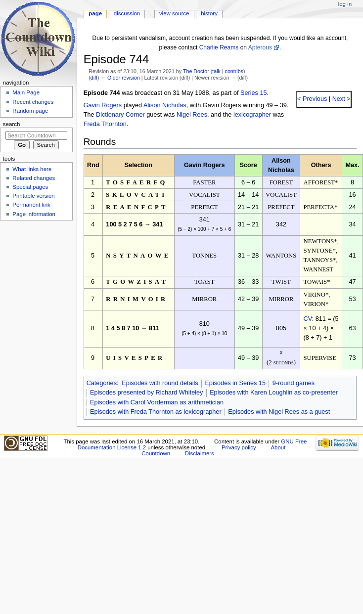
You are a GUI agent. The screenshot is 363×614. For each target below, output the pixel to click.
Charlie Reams (219, 47)
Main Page (26, 92)
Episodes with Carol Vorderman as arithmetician (157, 402)
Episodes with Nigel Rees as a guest (279, 411)
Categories (102, 383)
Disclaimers (199, 453)
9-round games (293, 383)
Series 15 (253, 92)
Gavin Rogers (103, 105)
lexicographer (252, 114)
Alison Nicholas (164, 105)
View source (174, 13)
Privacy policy (239, 447)
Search (11, 124)
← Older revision (119, 78)
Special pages (30, 187)
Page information (33, 214)
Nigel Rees (192, 114)
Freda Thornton (105, 124)
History (209, 13)
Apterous (260, 47)
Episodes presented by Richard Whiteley (146, 392)
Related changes (33, 178)
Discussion (127, 13)
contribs (234, 71)
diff (94, 78)
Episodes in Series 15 (235, 383)
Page (95, 13)
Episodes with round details (160, 383)
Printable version (33, 196)
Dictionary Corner (120, 114)
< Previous (312, 98)
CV (307, 318)
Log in (345, 4)
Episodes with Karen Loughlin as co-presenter (274, 392)
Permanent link (31, 205)
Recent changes (32, 102)
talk (216, 71)
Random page (30, 111)
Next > (340, 98)
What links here (31, 169)
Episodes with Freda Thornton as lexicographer (156, 411)
